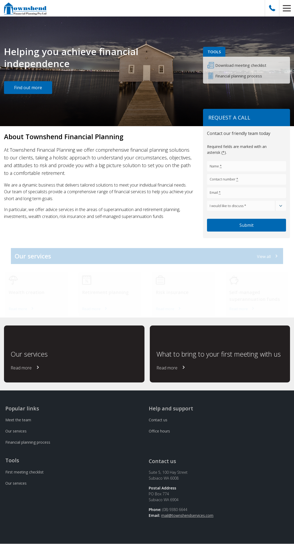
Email (215, 192)
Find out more (28, 87)
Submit (246, 225)
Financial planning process (238, 76)
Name (216, 166)
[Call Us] (272, 8)
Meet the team (18, 419)
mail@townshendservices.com (187, 515)
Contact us (158, 419)
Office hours (159, 431)
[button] (286, 8)
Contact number (224, 179)
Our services (16, 431)
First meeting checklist (24, 472)
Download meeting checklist (240, 65)
